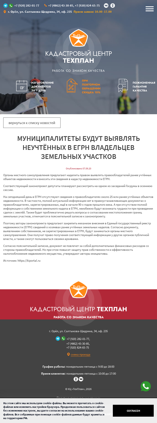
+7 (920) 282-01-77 (26, 5)
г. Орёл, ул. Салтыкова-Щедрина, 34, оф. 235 (40, 12)
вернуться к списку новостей (32, 122)
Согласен (133, 411)
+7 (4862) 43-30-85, (61, 5)
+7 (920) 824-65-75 (87, 5)
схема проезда (80, 354)
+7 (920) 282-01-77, (78, 339)
